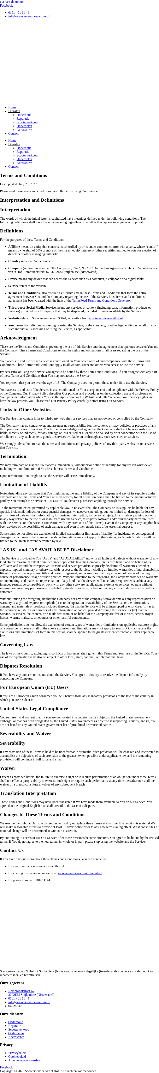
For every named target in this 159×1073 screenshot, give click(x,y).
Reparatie (23, 118)
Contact (13, 133)
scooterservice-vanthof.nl (106, 318)
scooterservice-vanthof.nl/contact (80, 873)
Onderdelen (24, 126)
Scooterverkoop (27, 122)
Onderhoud (24, 115)
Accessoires (24, 129)
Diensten (14, 111)
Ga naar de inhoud (12, 2)
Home (12, 107)
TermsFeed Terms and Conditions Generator (101, 300)
